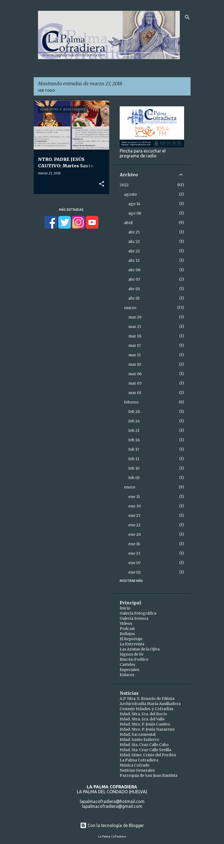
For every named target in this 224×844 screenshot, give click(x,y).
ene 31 (134, 496)
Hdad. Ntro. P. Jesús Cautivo (145, 724)
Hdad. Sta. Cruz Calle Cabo (144, 744)
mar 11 (134, 354)
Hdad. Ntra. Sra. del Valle (142, 719)
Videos (126, 623)
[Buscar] (187, 17)
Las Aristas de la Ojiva (140, 649)
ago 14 (134, 203)
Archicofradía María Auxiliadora (150, 703)
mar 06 (135, 373)
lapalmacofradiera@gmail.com (112, 806)
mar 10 (134, 364)
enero (129, 487)
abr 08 (134, 269)
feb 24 (134, 421)
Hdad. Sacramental (138, 734)
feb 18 (134, 440)
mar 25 (134, 326)
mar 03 (134, 392)
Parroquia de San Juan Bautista (148, 775)
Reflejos (127, 633)
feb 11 (133, 458)
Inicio (125, 608)
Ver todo (46, 90)
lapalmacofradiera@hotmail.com (112, 801)
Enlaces (127, 674)
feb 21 (133, 430)
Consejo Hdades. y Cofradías (146, 708)
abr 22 (134, 251)
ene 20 (134, 534)
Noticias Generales (137, 770)
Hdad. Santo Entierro (139, 739)
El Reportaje (131, 638)
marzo (130, 307)
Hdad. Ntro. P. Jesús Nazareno (147, 729)
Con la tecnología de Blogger (112, 825)
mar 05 (135, 383)
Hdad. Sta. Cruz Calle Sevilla (145, 749)
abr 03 (134, 288)
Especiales (129, 669)
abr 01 (134, 298)
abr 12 (134, 260)
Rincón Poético (134, 659)
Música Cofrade (134, 765)
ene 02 (134, 572)
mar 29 (135, 317)
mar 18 (134, 336)
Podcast (127, 628)
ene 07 (134, 562)
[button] (101, 184)
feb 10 (133, 468)
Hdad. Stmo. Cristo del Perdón (148, 755)
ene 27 (134, 515)
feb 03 (134, 477)
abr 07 (134, 279)
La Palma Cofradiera (139, 760)
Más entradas (71, 209)
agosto (130, 194)
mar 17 (134, 345)
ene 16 (134, 543)
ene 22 (134, 525)
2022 (124, 184)
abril (128, 222)
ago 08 (134, 213)
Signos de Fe (131, 654)
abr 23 (134, 241)
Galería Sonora (134, 618)
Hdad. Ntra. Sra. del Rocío (143, 713)
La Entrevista (132, 644)
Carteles (127, 664)
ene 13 (134, 553)
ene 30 (134, 506)
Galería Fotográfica (138, 613)
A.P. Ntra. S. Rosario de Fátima (147, 698)
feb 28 (134, 411)
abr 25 (134, 232)
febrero (131, 402)
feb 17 (133, 449)
